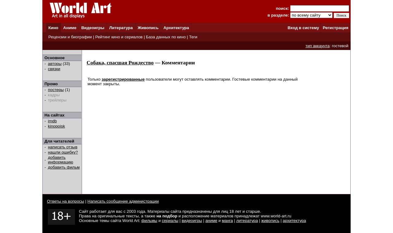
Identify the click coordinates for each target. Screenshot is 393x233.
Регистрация (335, 27)
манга (227, 220)
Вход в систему (303, 27)
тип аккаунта (317, 46)
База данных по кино (165, 37)
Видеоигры (92, 27)
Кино (53, 27)
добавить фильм (64, 167)
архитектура (294, 220)
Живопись (148, 27)
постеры (56, 89)
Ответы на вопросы (65, 201)
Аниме (69, 27)
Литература (121, 27)
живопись (270, 220)
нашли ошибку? (63, 152)
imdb (52, 121)
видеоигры (192, 220)
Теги (193, 37)
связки (54, 69)
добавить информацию (60, 159)
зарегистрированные (123, 79)
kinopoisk (56, 126)
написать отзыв (62, 147)
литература (247, 220)
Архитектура (176, 27)
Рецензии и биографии (70, 37)
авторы (55, 63)
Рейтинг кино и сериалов (118, 37)
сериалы (170, 220)
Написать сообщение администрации (123, 201)
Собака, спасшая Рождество (120, 63)
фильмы (149, 220)
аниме (211, 220)
